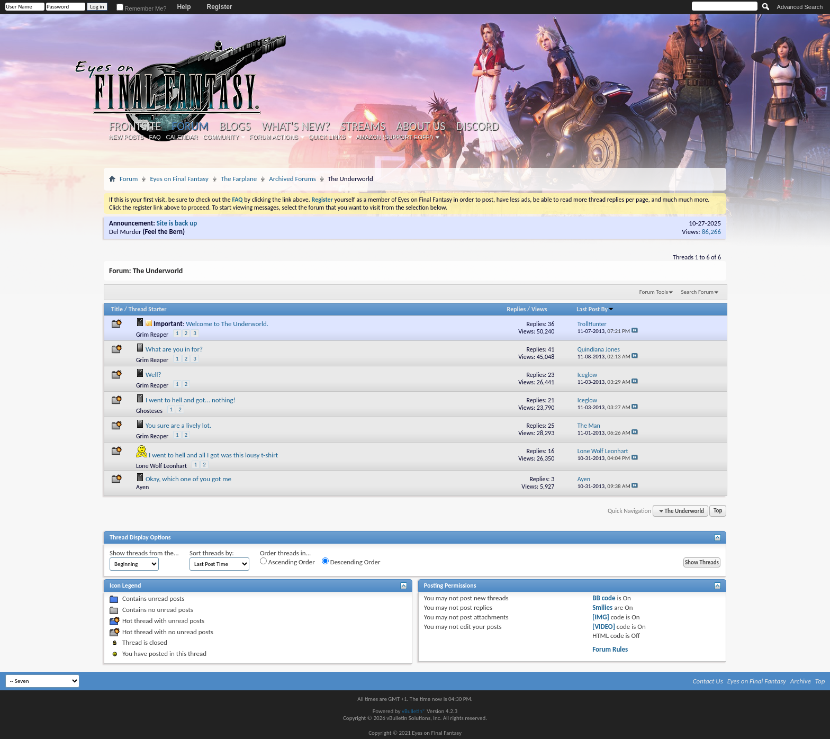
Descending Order (351, 561)
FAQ (155, 137)
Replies (516, 309)
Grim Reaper (152, 334)
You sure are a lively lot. (178, 425)
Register (219, 7)
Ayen (142, 487)
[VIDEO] (603, 626)
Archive (800, 681)
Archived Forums (292, 179)
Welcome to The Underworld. (227, 324)
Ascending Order (287, 561)
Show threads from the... (144, 553)
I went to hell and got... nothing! (191, 400)
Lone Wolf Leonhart (161, 466)
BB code (603, 598)
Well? (153, 374)
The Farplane (239, 179)
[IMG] (600, 617)
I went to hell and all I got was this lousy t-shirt (213, 455)
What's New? (295, 126)
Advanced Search (800, 7)
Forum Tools (653, 292)
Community (221, 137)
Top (718, 511)
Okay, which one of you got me (188, 479)
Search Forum (697, 292)
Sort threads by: (212, 553)
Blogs (234, 126)
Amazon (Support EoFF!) (395, 137)
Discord (477, 126)
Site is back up (177, 223)
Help (184, 7)
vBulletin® (414, 711)
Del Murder (125, 232)
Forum (190, 126)
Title (117, 309)
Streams (362, 126)
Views (539, 309)
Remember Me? (141, 8)
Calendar (182, 137)
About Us (420, 126)
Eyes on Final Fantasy (179, 179)
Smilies (602, 607)
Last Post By (595, 309)
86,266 (711, 232)
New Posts (126, 137)
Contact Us (708, 681)
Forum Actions (273, 137)
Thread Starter (148, 309)
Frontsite (135, 126)
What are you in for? (174, 349)
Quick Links (327, 137)
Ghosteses (149, 410)
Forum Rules (610, 649)
